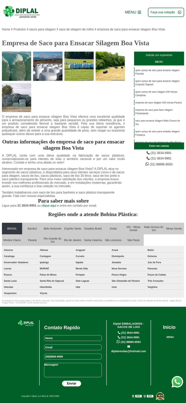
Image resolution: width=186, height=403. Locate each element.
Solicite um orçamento (159, 55)
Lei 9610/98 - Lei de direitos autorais (31, 303)
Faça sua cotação (166, 12)
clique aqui (49, 205)
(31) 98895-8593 (159, 164)
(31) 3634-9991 (159, 153)
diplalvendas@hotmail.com (128, 349)
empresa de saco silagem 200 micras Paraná (158, 102)
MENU (170, 337)
